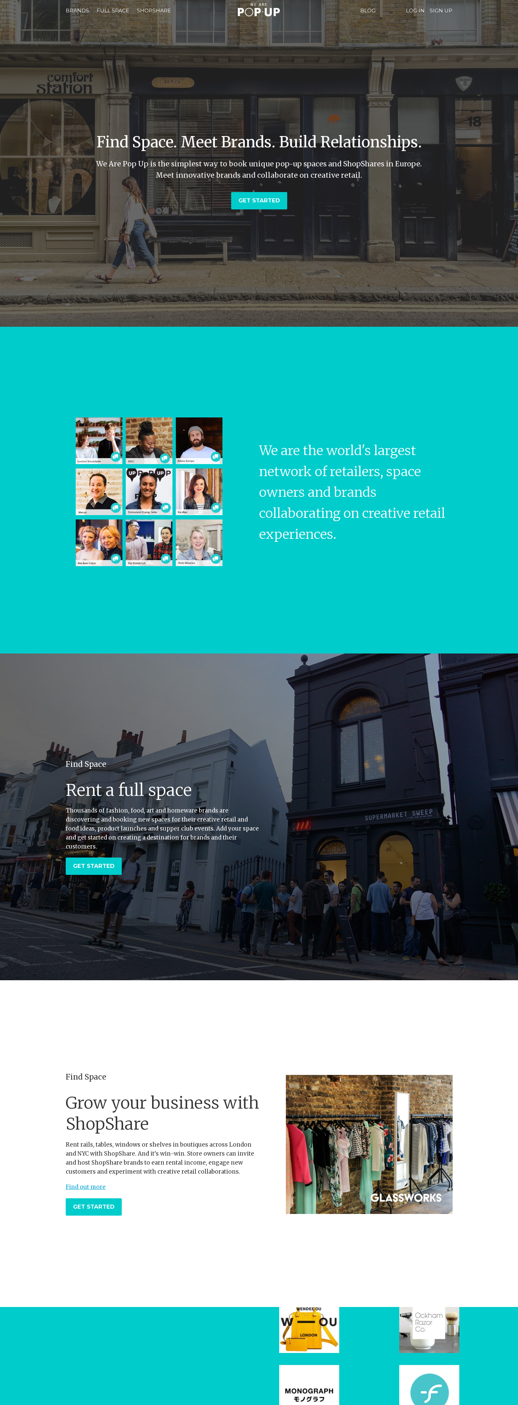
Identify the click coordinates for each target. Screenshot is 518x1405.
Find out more (86, 1187)
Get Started (259, 200)
